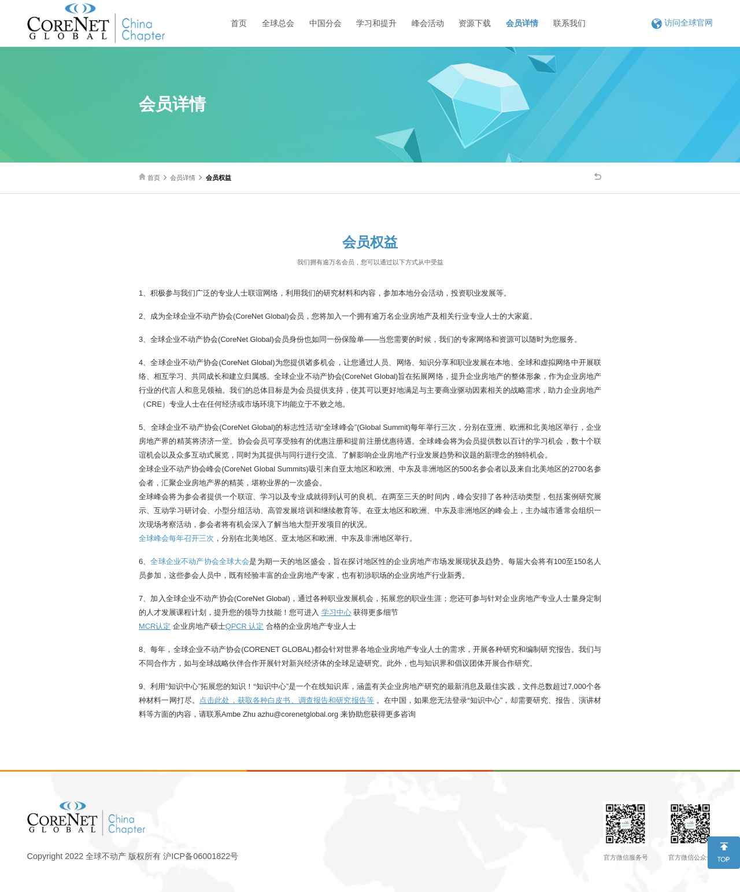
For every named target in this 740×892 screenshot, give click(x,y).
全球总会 (278, 23)
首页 (239, 23)
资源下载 (474, 23)
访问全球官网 (682, 23)
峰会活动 (428, 23)
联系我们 (569, 23)
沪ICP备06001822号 (200, 856)
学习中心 (336, 612)
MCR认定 (155, 626)
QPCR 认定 (244, 626)
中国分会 (325, 23)
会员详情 (522, 23)
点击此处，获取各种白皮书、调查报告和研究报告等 (286, 700)
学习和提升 (376, 23)
